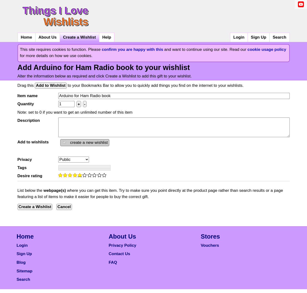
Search (279, 37)
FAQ (113, 266)
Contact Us (119, 257)
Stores (210, 240)
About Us (47, 37)
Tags (22, 171)
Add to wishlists (33, 146)
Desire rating (30, 179)
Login (238, 37)
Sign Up (258, 37)
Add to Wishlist (51, 85)
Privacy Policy (122, 249)
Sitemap (24, 275)
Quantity (26, 104)
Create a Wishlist (79, 37)
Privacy (25, 163)
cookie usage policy (267, 49)
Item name (28, 96)
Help (106, 37)
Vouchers (210, 249)
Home (26, 37)
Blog (21, 266)
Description (29, 120)
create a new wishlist (89, 146)
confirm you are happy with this (132, 49)
